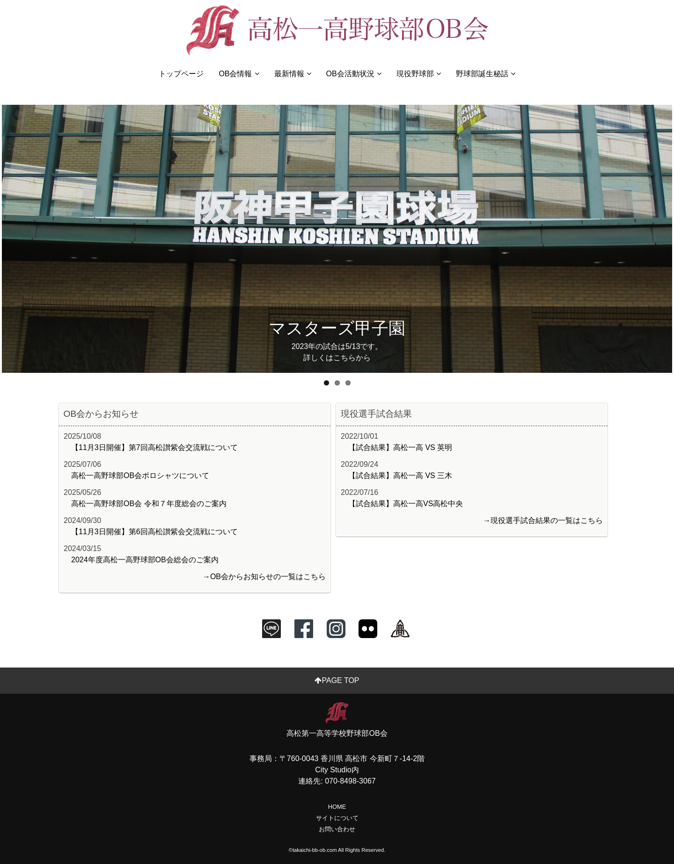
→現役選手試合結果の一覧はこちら (543, 520)
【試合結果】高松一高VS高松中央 (405, 504)
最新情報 (292, 74)
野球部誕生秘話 (485, 74)
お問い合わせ (337, 829)
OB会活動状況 (353, 74)
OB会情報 (239, 74)
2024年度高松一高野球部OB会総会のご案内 (145, 560)
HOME (337, 806)
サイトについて (337, 817)
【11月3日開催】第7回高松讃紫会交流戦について (154, 447)
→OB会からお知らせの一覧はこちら (264, 577)
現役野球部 (418, 74)
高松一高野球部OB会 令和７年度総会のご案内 (149, 504)
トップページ (181, 74)
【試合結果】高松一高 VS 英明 (400, 447)
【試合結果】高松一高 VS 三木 (400, 475)
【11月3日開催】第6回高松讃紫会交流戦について (154, 532)
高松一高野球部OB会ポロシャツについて (140, 475)
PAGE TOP (337, 680)
